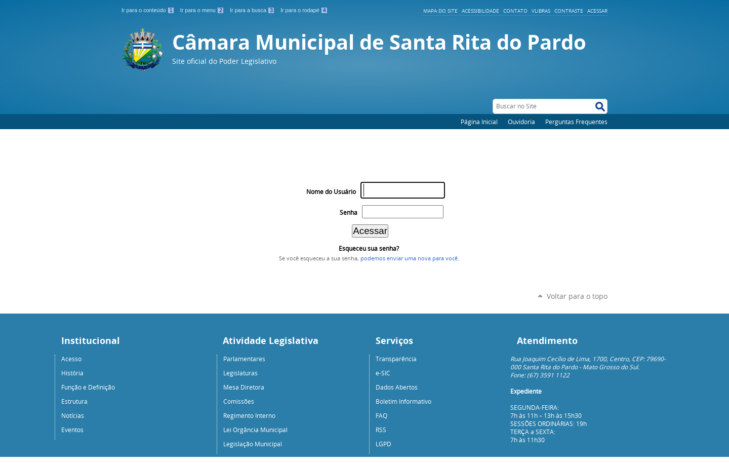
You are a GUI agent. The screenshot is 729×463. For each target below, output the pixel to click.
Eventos (72, 430)
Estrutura (74, 401)
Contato (515, 10)
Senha (348, 212)
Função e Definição (88, 387)
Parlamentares (244, 359)
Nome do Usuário (331, 191)
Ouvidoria (521, 122)
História (72, 373)
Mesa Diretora (243, 387)
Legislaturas (240, 373)
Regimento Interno (249, 415)
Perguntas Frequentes (576, 122)
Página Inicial (479, 122)
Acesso (71, 359)
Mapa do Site (440, 10)
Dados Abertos (397, 387)
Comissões (238, 401)
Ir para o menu (203, 10)
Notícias (72, 415)
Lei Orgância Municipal (255, 430)
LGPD (383, 444)
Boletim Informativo (403, 401)
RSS (381, 430)
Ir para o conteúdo (149, 10)
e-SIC (383, 373)
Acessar (597, 10)
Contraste (568, 10)
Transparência (396, 359)
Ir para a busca (253, 10)
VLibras (541, 10)
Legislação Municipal (252, 444)
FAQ (381, 415)
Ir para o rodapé (304, 10)
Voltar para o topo (577, 296)
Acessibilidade (480, 10)
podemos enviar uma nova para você (409, 258)
